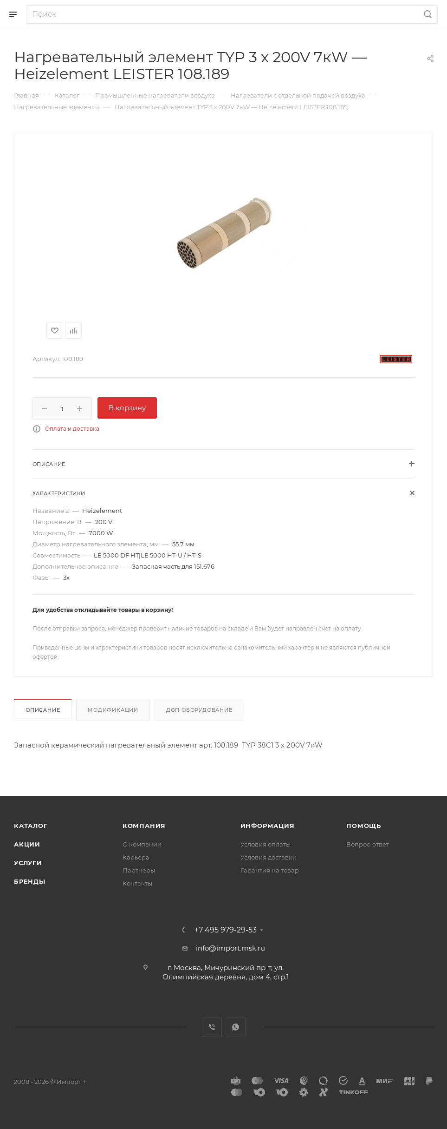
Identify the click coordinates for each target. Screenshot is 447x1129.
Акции (27, 844)
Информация (267, 825)
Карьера (136, 857)
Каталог (31, 825)
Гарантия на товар (269, 870)
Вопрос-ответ (367, 844)
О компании (142, 844)
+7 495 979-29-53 (225, 930)
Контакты (137, 883)
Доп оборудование (199, 710)
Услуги (28, 862)
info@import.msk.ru (230, 948)
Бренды (29, 881)
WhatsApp (236, 1027)
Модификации (113, 710)
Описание (43, 710)
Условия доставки (268, 857)
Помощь (363, 825)
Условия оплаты (265, 844)
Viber (212, 1027)
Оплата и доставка (72, 428)
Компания (144, 825)
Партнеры (139, 870)
